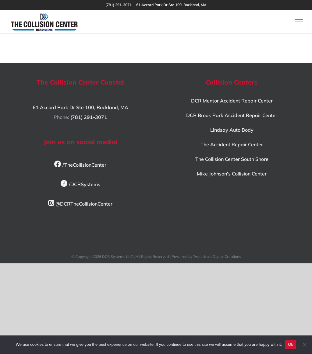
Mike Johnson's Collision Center (232, 174)
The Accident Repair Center (231, 144)
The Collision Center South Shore (231, 159)
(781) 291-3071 (88, 117)
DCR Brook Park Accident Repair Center (231, 115)
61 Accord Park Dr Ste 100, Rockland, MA (80, 107)
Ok (290, 344)
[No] (304, 345)
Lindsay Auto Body (232, 130)
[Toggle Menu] (299, 21)
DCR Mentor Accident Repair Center (232, 101)
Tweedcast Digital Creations (217, 256)
